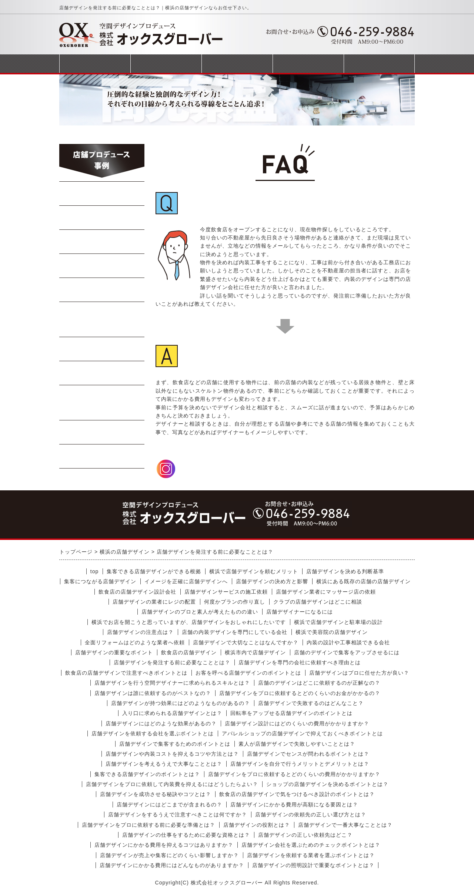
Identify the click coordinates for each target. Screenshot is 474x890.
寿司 (102, 290)
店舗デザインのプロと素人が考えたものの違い (199, 612)
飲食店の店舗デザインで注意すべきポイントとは (126, 673)
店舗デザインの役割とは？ (256, 825)
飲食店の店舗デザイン (189, 652)
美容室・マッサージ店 (102, 402)
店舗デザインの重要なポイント (114, 652)
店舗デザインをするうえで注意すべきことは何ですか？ (177, 814)
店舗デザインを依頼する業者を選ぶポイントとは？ (311, 855)
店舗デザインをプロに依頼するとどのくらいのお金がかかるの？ (299, 693)
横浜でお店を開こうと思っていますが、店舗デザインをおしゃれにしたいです (188, 622)
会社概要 (308, 63)
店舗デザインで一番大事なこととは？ (345, 825)
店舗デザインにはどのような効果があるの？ (161, 723)
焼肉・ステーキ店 (102, 242)
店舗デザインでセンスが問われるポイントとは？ (308, 754)
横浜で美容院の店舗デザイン (332, 632)
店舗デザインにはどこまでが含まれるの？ (169, 804)
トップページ (95, 63)
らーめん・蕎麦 (102, 193)
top (94, 571)
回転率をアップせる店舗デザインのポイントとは (291, 713)
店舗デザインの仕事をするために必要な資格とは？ (186, 835)
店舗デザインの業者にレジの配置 (154, 602)
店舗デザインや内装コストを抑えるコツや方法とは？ (172, 754)
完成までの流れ (237, 63)
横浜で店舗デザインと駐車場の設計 (338, 622)
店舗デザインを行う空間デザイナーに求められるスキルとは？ (172, 683)
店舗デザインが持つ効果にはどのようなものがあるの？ (180, 703)
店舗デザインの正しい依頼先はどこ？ (305, 835)
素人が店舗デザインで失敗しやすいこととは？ (296, 744)
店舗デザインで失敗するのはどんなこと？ (311, 703)
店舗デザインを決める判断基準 (345, 571)
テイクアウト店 (102, 373)
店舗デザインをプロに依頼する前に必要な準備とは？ (148, 825)
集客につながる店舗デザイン (100, 581)
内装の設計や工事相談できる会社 (348, 642)
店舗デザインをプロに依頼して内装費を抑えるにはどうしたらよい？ (172, 784)
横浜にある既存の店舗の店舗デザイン (363, 581)
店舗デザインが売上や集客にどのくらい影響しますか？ (169, 855)
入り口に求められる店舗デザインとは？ (172, 713)
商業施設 (102, 432)
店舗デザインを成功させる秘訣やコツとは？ (155, 794)
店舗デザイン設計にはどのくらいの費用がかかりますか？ (297, 723)
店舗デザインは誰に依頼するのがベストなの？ (152, 693)
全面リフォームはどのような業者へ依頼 (135, 642)
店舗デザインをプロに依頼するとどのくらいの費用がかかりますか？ (294, 774)
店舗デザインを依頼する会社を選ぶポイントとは (152, 733)
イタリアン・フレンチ (102, 319)
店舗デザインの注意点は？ (140, 632)
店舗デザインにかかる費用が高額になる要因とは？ (294, 804)
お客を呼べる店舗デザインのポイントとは (248, 673)
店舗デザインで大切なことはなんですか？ (245, 642)
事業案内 (166, 63)
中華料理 (102, 218)
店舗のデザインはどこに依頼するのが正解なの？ (319, 683)
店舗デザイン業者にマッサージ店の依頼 (326, 592)
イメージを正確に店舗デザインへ (186, 581)
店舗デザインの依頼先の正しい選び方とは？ (310, 814)
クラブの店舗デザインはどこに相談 (317, 602)
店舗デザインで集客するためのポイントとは (174, 744)
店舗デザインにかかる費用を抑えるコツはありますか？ (163, 845)
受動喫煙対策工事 (102, 456)
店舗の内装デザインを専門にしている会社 (234, 632)
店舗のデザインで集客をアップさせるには (347, 652)
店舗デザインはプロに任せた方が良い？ (359, 673)
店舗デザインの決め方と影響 (272, 581)
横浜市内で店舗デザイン (255, 652)
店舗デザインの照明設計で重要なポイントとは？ (313, 865)
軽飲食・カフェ (102, 349)
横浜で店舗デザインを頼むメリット (253, 571)
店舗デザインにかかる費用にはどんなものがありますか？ (172, 865)
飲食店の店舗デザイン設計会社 (137, 592)
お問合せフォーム (379, 63)
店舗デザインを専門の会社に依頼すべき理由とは (299, 662)
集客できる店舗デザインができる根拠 (154, 571)
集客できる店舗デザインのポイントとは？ (147, 774)
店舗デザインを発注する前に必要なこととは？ (172, 662)
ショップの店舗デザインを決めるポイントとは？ (327, 784)
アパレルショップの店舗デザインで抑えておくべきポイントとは (302, 733)
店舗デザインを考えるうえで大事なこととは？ (164, 764)
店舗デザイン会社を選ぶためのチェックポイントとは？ (310, 845)
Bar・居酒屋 (102, 266)
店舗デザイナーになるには (299, 612)
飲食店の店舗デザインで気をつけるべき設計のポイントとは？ (297, 794)
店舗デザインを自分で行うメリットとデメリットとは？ (299, 764)
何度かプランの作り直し (234, 602)
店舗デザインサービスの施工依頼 (226, 592)
